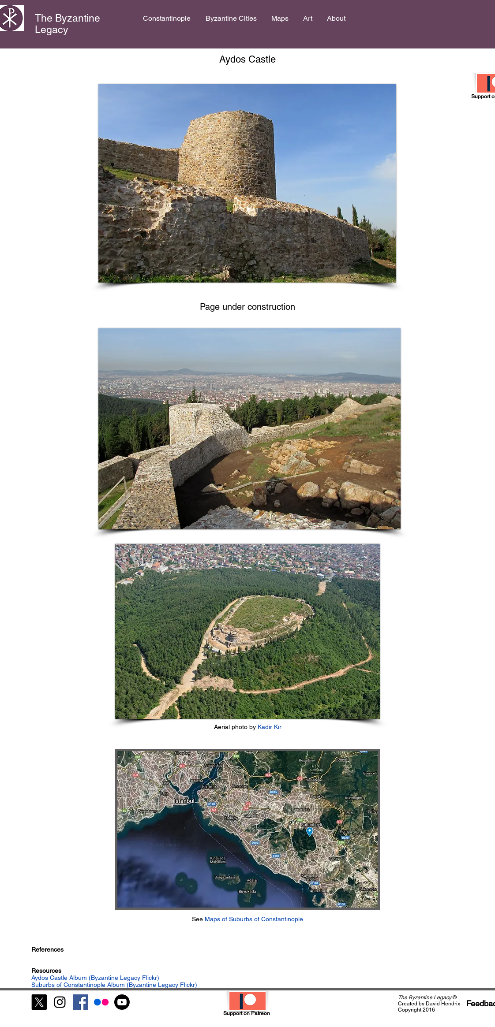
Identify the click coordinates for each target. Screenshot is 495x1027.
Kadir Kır (268, 726)
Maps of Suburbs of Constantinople (254, 919)
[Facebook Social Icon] (80, 1002)
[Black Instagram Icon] (60, 1002)
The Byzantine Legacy (67, 23)
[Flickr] (101, 1002)
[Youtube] (122, 1002)
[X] (39, 1002)
